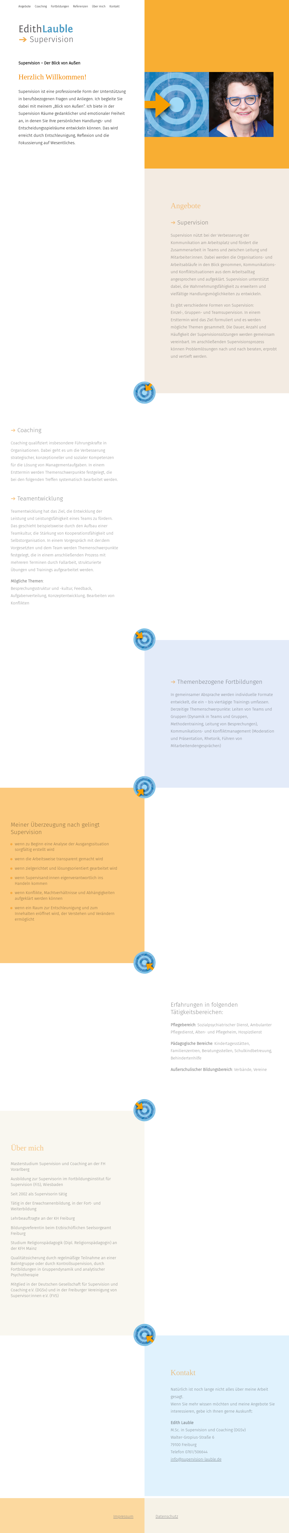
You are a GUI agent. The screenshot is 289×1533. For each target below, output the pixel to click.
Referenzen (80, 6)
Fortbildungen (60, 6)
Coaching (41, 6)
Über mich (98, 6)
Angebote (24, 6)
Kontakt (114, 6)
